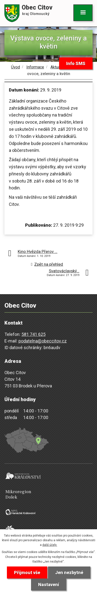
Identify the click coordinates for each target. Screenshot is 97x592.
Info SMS (75, 63)
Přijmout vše (27, 572)
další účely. (49, 545)
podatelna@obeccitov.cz (42, 340)
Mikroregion (49, 494)
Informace (35, 67)
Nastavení (48, 584)
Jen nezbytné (69, 572)
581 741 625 (33, 334)
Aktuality (57, 67)
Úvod (15, 67)
